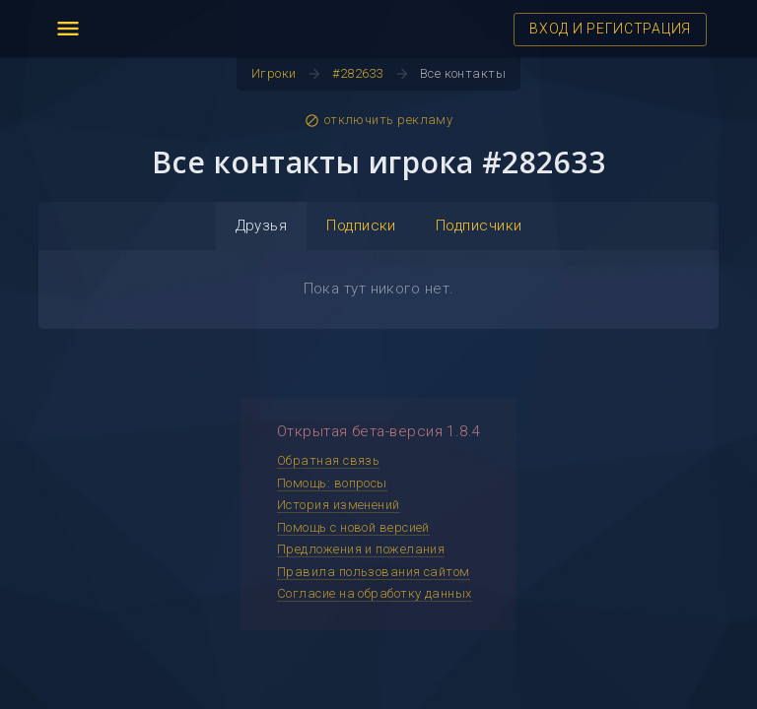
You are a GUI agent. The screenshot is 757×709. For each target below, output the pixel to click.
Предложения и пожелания (361, 549)
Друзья (262, 225)
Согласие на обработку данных (374, 593)
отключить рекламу (379, 120)
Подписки (361, 225)
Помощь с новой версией (353, 527)
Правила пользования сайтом (373, 571)
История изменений (338, 504)
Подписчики (479, 225)
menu (68, 28)
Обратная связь (328, 460)
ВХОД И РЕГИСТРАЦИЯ (610, 28)
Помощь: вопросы (332, 483)
